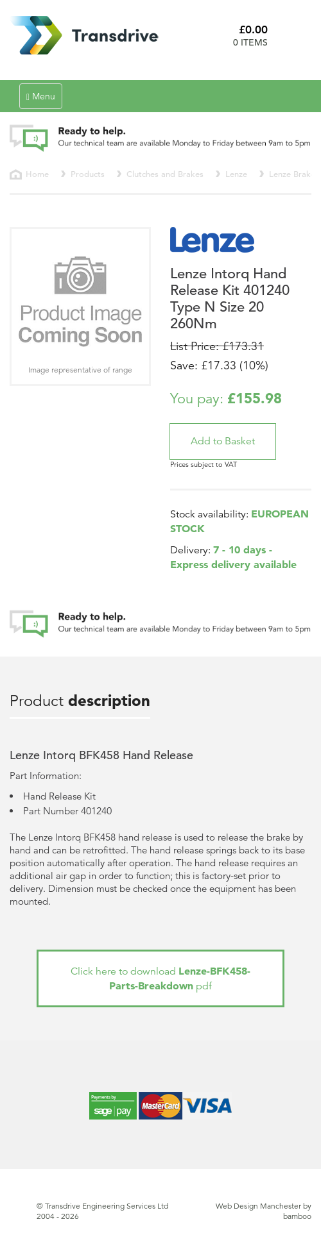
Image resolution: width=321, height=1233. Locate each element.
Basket (294, 35)
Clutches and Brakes (165, 174)
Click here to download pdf (160, 978)
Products (88, 174)
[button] (222, 441)
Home (37, 174)
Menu (44, 99)
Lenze (236, 174)
